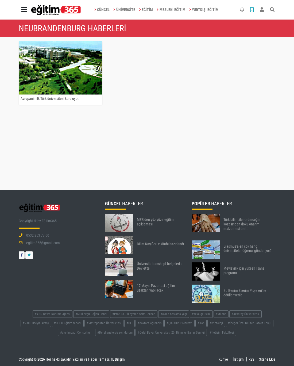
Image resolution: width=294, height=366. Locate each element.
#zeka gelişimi (201, 314)
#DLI (129, 323)
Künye (223, 359)
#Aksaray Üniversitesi (245, 314)
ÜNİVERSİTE (124, 9)
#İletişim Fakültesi (222, 332)
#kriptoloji (216, 323)
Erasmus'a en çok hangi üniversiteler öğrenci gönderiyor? (247, 248)
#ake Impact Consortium (76, 332)
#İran (201, 323)
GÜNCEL (102, 9)
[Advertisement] (147, 148)
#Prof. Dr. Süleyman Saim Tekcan (133, 314)
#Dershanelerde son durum (115, 332)
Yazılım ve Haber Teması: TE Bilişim (98, 359)
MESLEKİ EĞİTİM (171, 9)
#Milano (221, 314)
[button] (24, 9)
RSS (251, 359)
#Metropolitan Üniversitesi (104, 323)
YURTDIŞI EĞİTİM (204, 9)
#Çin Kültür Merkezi (179, 323)
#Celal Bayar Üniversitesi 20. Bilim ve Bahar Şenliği (171, 332)
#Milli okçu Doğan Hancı (91, 314)
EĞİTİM (146, 9)
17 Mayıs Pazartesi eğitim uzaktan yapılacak (156, 288)
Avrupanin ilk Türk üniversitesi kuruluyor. (50, 98)
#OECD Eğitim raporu (68, 323)
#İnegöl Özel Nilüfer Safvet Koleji (249, 323)
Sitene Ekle (267, 359)
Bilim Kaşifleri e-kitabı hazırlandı (160, 244)
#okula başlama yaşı (173, 314)
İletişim (238, 359)
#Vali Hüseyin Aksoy (36, 323)
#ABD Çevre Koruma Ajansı (52, 314)
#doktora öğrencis (149, 323)
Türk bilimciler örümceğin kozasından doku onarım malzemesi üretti (241, 224)
